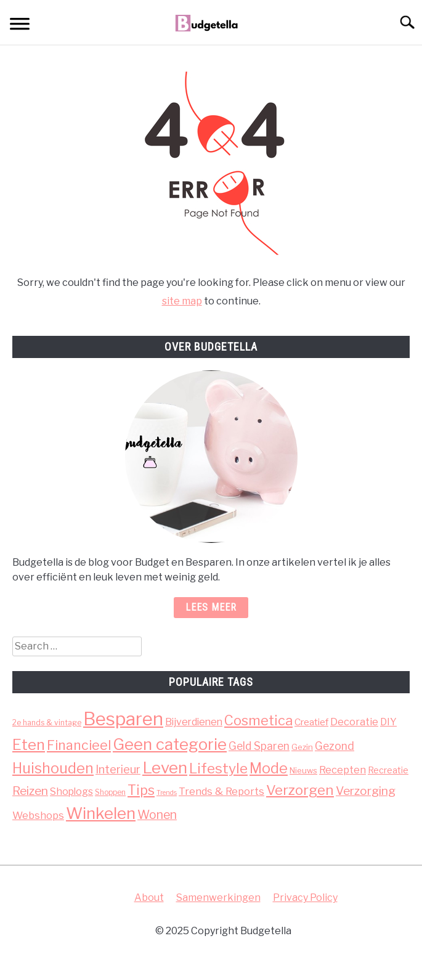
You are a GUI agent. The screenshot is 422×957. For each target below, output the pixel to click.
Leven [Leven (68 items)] (164, 767)
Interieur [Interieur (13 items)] (117, 769)
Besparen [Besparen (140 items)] (123, 719)
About (149, 897)
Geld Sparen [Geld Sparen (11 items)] (259, 745)
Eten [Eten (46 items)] (28, 745)
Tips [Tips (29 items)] (141, 790)
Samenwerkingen (218, 897)
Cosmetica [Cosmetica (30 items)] (258, 720)
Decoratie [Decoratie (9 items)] (354, 721)
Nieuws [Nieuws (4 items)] (303, 770)
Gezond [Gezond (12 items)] (334, 745)
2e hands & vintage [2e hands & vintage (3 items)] (46, 722)
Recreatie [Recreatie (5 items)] (388, 770)
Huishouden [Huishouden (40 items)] (53, 768)
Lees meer (211, 607)
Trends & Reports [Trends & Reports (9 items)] (221, 791)
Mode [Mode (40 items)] (269, 768)
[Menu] (19, 25)
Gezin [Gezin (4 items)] (302, 747)
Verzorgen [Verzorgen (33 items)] (300, 790)
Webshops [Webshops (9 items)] (38, 815)
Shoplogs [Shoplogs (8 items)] (71, 791)
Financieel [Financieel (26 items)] (79, 745)
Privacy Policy (305, 897)
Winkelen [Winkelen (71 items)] (101, 813)
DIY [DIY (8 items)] (388, 722)
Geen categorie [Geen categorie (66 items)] (170, 744)
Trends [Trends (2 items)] (166, 793)
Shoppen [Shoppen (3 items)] (110, 792)
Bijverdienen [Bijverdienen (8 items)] (193, 722)
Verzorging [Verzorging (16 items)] (366, 791)
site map (182, 301)
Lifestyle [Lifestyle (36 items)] (218, 768)
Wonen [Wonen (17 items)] (157, 814)
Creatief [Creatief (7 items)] (311, 722)
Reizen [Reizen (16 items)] (30, 791)
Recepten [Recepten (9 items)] (342, 770)
